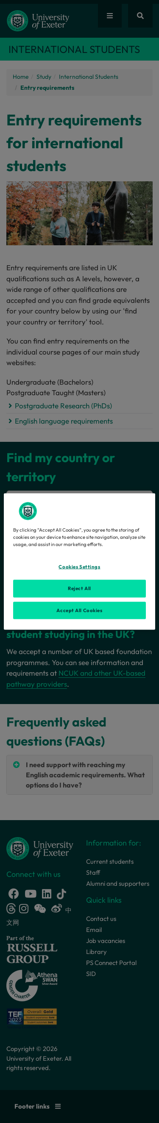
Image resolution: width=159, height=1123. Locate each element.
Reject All (79, 588)
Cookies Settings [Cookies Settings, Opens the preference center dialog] (79, 566)
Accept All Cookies (79, 610)
